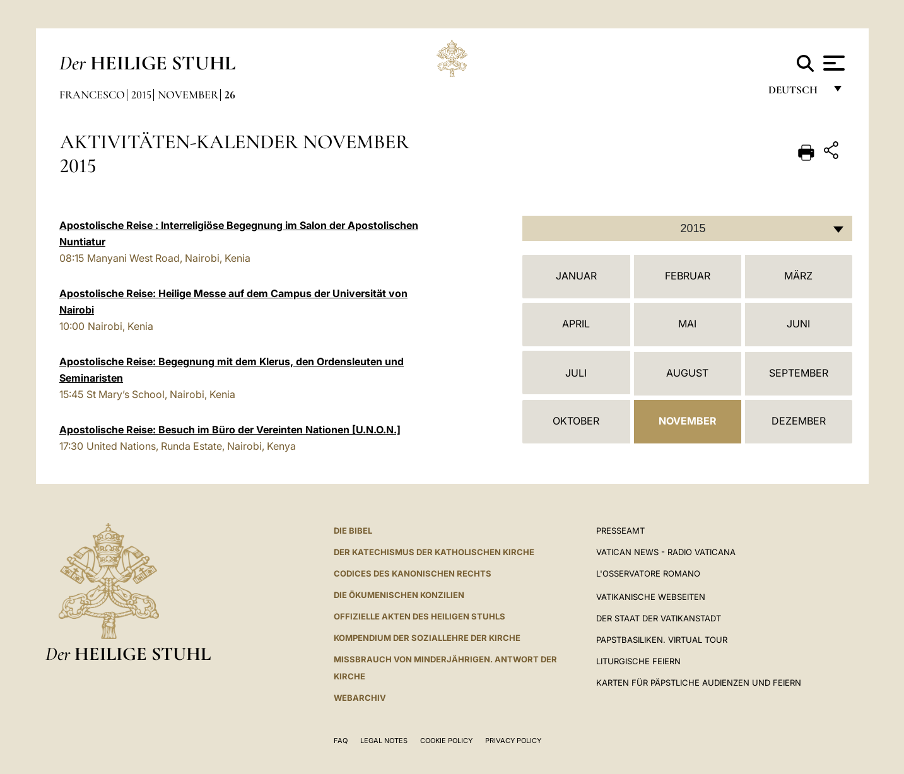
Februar (687, 275)
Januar (576, 275)
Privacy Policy (513, 740)
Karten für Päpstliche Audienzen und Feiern (698, 682)
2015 (141, 95)
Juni (798, 323)
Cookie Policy (446, 740)
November (188, 95)
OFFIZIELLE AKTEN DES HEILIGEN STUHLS (419, 616)
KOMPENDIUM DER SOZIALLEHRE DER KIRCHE (427, 638)
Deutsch (796, 93)
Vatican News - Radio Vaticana (666, 552)
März (798, 275)
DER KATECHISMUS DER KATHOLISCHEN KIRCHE (434, 552)
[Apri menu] (832, 63)
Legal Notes (384, 740)
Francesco (92, 95)
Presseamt (620, 530)
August (687, 372)
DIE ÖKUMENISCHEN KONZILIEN (399, 595)
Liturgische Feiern (638, 661)
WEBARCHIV (360, 698)
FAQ (341, 740)
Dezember (799, 420)
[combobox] (687, 228)
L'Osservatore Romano (648, 573)
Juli (576, 372)
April (576, 323)
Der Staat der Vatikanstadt (658, 618)
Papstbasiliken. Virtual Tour (661, 640)
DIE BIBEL (353, 530)
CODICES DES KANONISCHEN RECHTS (412, 573)
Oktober (576, 420)
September (798, 372)
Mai (687, 323)
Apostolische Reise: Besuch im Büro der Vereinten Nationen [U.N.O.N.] (230, 429)
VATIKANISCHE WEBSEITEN (650, 597)
